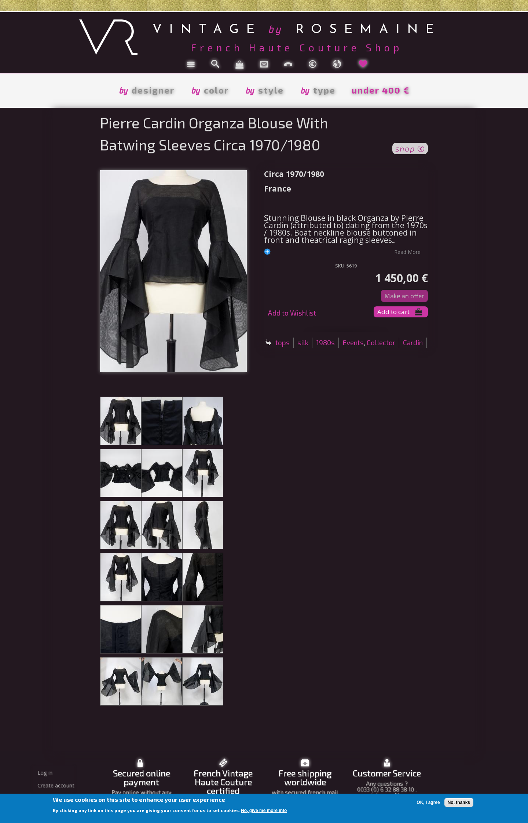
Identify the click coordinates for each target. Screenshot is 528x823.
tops (282, 342)
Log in (44, 772)
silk (302, 342)
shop (410, 148)
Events (353, 342)
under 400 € (381, 90)
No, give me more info (264, 810)
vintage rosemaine (297, 28)
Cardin (413, 342)
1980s (325, 342)
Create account (55, 785)
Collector (381, 342)
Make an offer (404, 295)
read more (407, 251)
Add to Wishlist (292, 313)
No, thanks (459, 802)
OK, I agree (428, 802)
